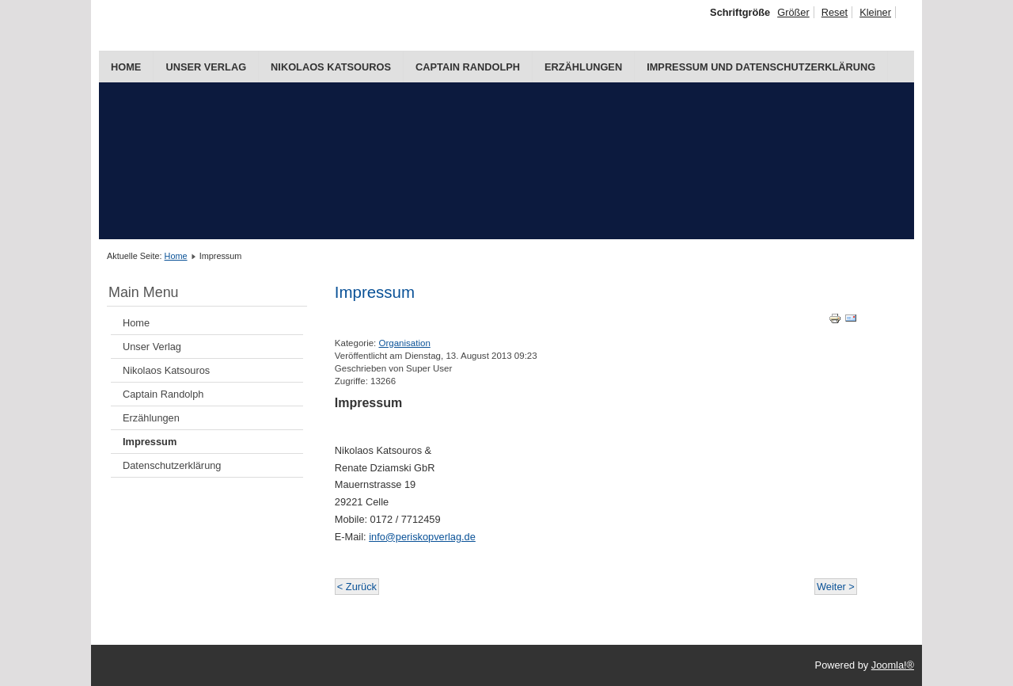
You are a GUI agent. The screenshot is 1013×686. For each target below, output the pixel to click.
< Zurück (357, 587)
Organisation (405, 343)
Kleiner (875, 12)
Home (126, 67)
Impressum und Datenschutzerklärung (761, 67)
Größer (793, 12)
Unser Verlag (205, 67)
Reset (834, 12)
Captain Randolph (467, 67)
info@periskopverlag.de (422, 537)
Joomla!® (892, 665)
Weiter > (836, 587)
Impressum (149, 442)
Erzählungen (583, 67)
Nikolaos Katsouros (331, 67)
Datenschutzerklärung (172, 465)
